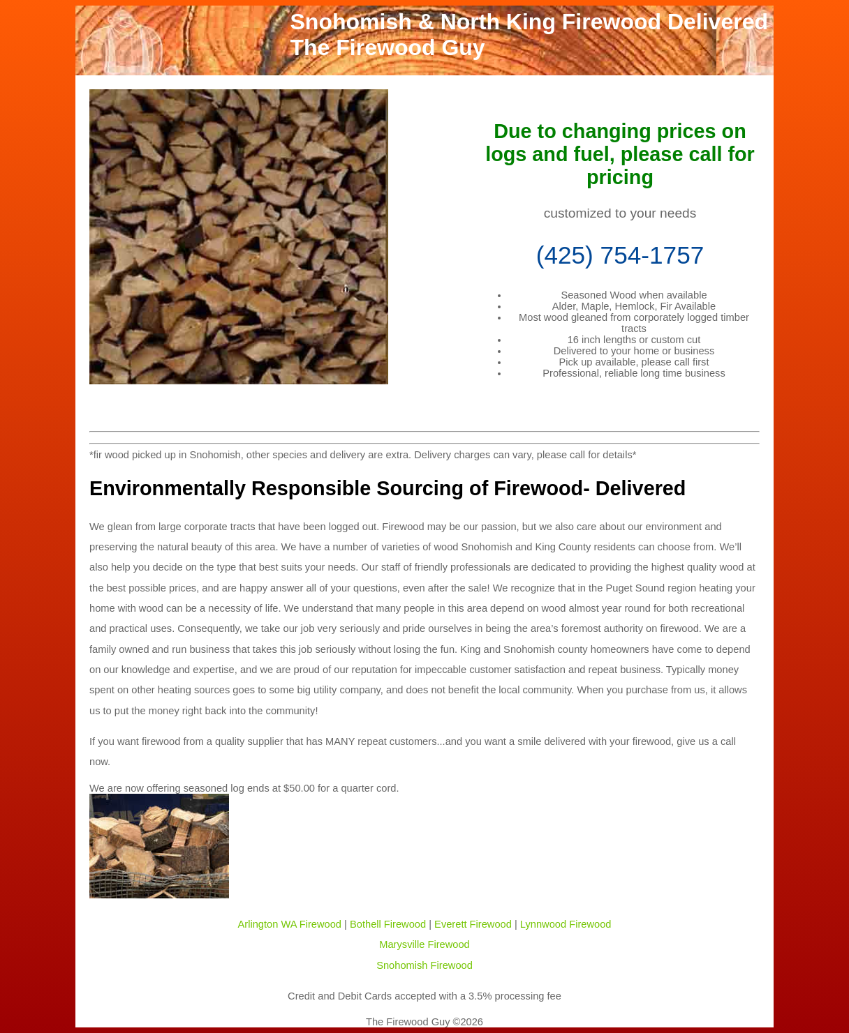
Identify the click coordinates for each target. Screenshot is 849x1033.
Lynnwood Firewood (566, 924)
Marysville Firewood (424, 944)
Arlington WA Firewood (290, 924)
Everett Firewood (473, 924)
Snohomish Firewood (424, 965)
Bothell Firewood (388, 924)
